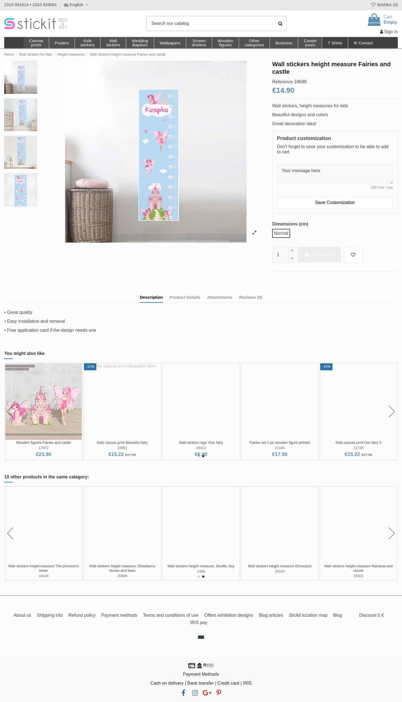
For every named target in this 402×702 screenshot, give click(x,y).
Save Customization (335, 202)
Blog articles (271, 615)
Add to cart (319, 254)
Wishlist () (384, 4)
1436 (280, 448)
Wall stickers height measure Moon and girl (122, 566)
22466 (122, 571)
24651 (280, 571)
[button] (254, 42)
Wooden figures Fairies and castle (358, 442)
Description (151, 297)
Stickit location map (308, 615)
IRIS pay (198, 622)
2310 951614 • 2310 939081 (30, 4)
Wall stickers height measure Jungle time (280, 566)
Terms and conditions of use (170, 615)
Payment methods (119, 615)
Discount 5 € (371, 615)
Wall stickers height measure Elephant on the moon (201, 568)
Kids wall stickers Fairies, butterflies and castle (279, 442)
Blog (337, 615)
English (77, 4)
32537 (44, 571)
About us (22, 615)
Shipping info (50, 615)
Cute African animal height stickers (43, 566)
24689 (358, 571)
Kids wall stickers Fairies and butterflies (122, 442)
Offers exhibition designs (228, 615)
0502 (122, 448)
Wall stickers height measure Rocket (358, 566)
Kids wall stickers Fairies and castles (201, 442)
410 (43, 448)
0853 (201, 448)
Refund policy (81, 615)
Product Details (185, 297)
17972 (358, 448)
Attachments (220, 297)
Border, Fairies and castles (43, 442)
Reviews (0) (250, 297)
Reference (282, 81)
